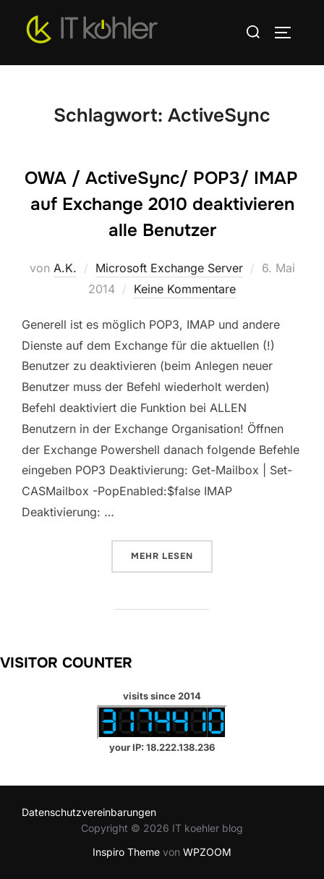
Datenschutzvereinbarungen (89, 812)
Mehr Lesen (172, 555)
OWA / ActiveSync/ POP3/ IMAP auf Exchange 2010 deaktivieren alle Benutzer (161, 204)
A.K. (65, 268)
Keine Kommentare (185, 289)
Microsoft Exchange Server (169, 268)
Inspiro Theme (126, 852)
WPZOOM (207, 852)
